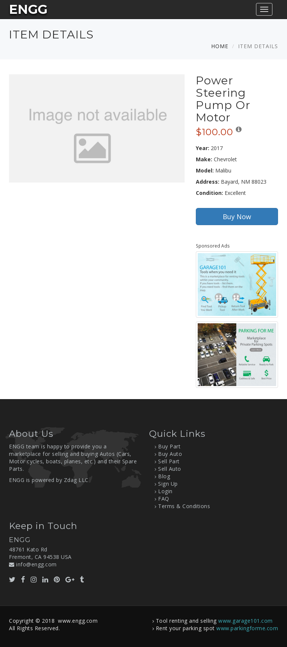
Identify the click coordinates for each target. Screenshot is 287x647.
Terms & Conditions (184, 506)
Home (219, 46)
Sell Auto (169, 468)
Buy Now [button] (237, 216)
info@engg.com (36, 564)
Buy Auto (170, 453)
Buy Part (169, 446)
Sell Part (169, 461)
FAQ (163, 498)
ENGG (28, 9)
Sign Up (168, 483)
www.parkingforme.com (247, 628)
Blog (164, 476)
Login (165, 491)
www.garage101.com (245, 620)
